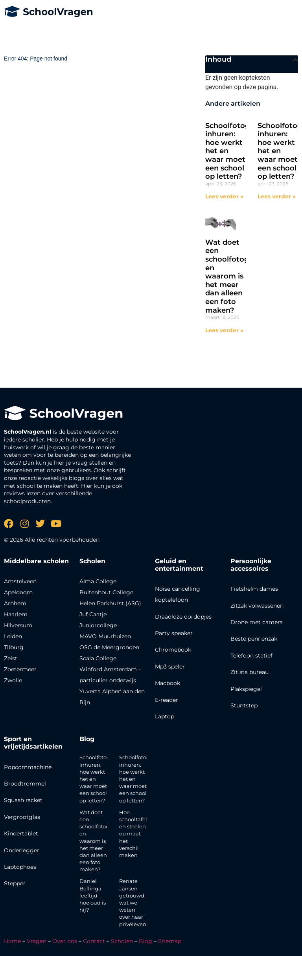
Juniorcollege (98, 625)
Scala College (97, 658)
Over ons (64, 941)
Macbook (167, 683)
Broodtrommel (25, 783)
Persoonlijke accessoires (250, 564)
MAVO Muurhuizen (105, 636)
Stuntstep (244, 705)
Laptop (164, 716)
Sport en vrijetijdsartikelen (33, 742)
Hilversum (18, 625)
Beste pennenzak (253, 638)
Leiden (13, 636)
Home (12, 941)
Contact (94, 941)
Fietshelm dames (254, 588)
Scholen (122, 941)
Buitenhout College (106, 592)
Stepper (15, 883)
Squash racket (23, 800)
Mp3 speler (170, 666)
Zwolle (13, 680)
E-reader (166, 699)
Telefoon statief (251, 655)
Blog (86, 739)
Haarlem (16, 614)
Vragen (36, 941)
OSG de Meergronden (109, 647)
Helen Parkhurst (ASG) (110, 603)
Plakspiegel (246, 688)
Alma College (97, 581)
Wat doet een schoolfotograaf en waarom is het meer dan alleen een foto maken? (234, 276)
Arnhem (15, 603)
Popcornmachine (28, 767)
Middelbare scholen (36, 561)
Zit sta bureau (249, 672)
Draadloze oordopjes (183, 616)
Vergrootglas (22, 816)
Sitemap (169, 941)
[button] (295, 60)
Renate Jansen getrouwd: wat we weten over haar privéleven (132, 902)
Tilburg (14, 647)
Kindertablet (21, 833)
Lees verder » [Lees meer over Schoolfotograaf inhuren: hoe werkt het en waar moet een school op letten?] (224, 196)
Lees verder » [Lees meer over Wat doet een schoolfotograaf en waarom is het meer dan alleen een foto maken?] (224, 330)
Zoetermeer (20, 669)
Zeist (10, 658)
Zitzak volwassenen (257, 605)
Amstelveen (20, 581)
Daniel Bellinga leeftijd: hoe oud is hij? (92, 895)
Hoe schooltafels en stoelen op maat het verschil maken (134, 833)
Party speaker (174, 633)
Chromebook (173, 649)
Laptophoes (20, 866)
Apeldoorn (18, 592)
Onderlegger (21, 850)
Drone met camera (256, 622)
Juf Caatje (93, 614)
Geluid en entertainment (179, 564)
